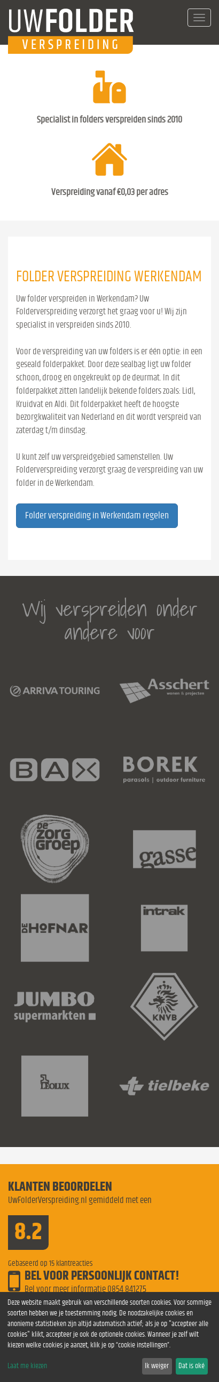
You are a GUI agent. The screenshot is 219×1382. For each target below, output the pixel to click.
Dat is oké (191, 1366)
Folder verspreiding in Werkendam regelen (97, 516)
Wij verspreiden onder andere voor (110, 620)
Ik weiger (157, 1366)
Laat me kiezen (27, 1366)
